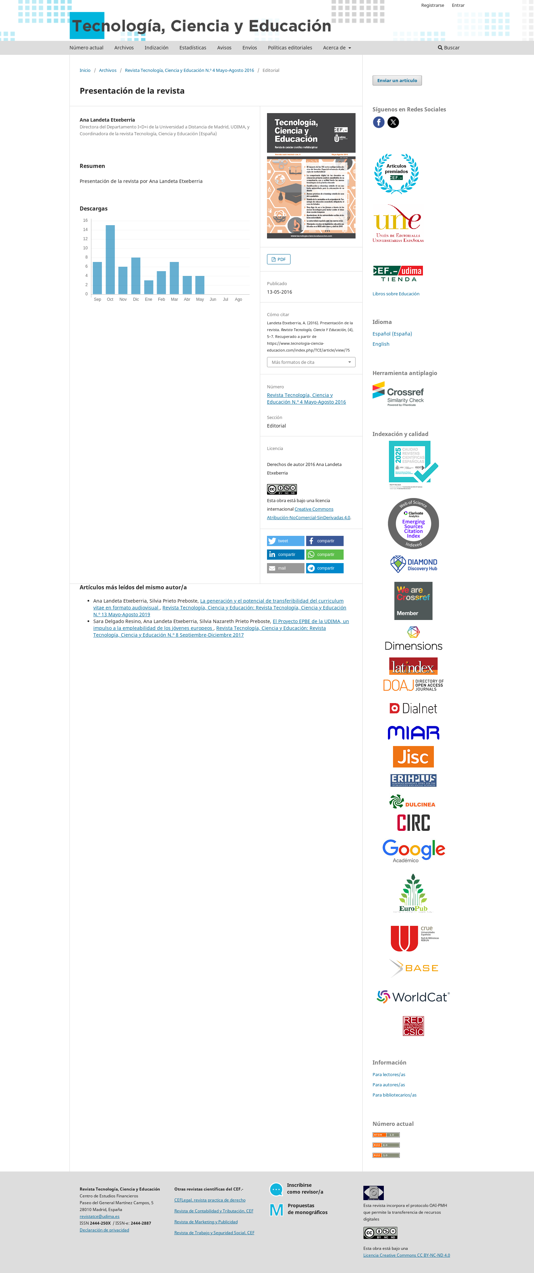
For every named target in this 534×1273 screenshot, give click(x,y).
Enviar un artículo (397, 80)
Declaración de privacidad (104, 1230)
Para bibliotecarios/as (395, 1095)
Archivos (124, 47)
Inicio (85, 70)
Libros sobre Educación (396, 294)
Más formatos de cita (293, 362)
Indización (157, 47)
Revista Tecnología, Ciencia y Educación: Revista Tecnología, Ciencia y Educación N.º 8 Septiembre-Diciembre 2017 (209, 631)
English (381, 344)
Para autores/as (389, 1085)
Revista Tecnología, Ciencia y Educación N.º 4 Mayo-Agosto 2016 (189, 70)
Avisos (224, 47)
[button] (285, 541)
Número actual (86, 47)
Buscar (449, 47)
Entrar (458, 5)
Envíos (249, 47)
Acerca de (335, 47)
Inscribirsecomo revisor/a (305, 1188)
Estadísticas (192, 47)
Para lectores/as (389, 1074)
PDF (281, 259)
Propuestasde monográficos (308, 1208)
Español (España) (392, 333)
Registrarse (432, 5)
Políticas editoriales (290, 47)
